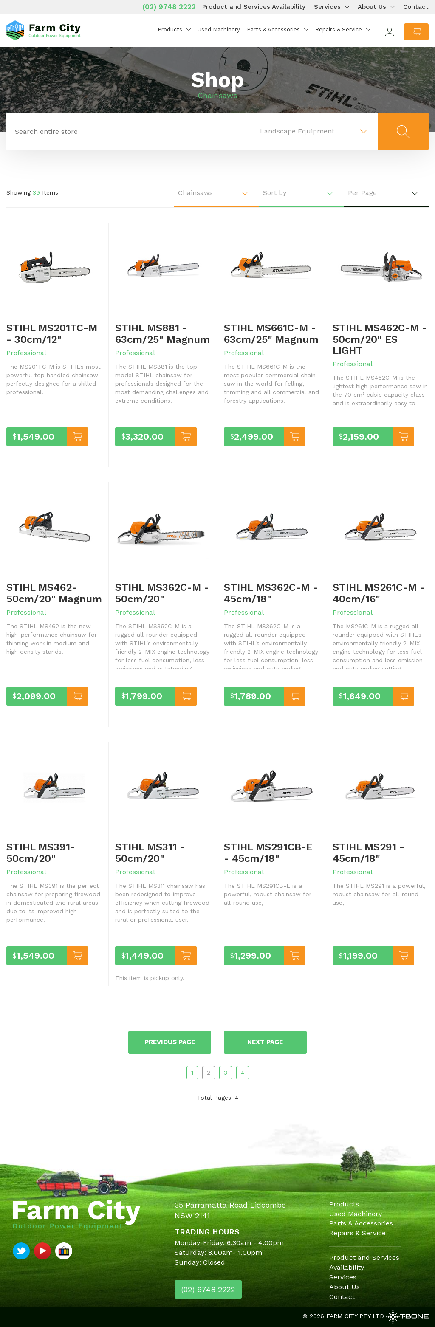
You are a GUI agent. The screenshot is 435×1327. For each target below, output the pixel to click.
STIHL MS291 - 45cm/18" (368, 852)
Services (327, 7)
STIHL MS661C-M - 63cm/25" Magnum (271, 333)
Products (170, 29)
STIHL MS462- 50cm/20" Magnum (54, 593)
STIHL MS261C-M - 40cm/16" (379, 593)
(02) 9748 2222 (169, 7)
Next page (265, 1042)
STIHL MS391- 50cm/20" (40, 852)
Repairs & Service (338, 29)
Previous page (169, 1042)
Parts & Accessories (273, 29)
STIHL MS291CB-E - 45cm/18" (268, 852)
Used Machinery (219, 29)
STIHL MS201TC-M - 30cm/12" (51, 333)
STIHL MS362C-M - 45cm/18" (271, 593)
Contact (416, 7)
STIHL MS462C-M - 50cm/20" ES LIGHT (380, 339)
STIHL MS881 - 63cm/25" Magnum (162, 333)
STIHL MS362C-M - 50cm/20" (162, 593)
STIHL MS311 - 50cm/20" (150, 852)
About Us (372, 7)
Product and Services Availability (253, 7)
